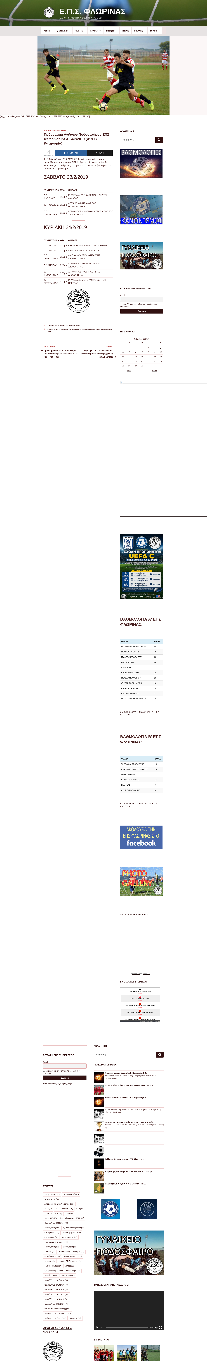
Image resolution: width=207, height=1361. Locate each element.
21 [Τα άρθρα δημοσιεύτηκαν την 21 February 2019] (142, 361)
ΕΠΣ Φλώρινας (60, 131)
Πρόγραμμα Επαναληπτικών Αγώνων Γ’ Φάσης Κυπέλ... (129, 1041)
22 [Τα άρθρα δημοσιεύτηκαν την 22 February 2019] (148, 361)
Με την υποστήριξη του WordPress (128, 1355)
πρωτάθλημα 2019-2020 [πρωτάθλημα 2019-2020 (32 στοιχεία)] (56, 1208)
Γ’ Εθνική (139, 31)
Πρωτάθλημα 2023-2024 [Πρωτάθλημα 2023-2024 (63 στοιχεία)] (56, 1141)
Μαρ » (154, 370)
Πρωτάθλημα (63, 31)
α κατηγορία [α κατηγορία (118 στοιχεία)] (51, 1151)
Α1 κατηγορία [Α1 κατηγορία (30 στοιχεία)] (51, 1117)
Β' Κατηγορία (63, 325)
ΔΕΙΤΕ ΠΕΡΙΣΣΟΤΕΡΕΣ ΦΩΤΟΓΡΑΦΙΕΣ (125, 1338)
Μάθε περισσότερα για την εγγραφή (57, 1002)
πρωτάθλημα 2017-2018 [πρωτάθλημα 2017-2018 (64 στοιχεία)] (56, 1198)
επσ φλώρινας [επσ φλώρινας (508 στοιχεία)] (52, 1175)
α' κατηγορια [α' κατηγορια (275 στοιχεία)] (51, 1146)
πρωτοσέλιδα (136, 892)
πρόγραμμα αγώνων (88, 329)
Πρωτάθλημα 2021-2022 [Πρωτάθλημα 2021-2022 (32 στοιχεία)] (72, 1136)
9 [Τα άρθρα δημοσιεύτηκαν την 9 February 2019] (155, 352)
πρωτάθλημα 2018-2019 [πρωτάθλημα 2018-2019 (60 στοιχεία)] (56, 1203)
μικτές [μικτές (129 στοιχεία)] (69, 1184)
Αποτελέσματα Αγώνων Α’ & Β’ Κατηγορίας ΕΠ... (126, 991)
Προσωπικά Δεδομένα (103, 1355)
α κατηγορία (52, 329)
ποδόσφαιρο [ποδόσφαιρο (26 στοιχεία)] (73, 1189)
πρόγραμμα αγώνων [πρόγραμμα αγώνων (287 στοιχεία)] (55, 1237)
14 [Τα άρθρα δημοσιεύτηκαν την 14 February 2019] (142, 357)
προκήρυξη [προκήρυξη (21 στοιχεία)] (51, 1194)
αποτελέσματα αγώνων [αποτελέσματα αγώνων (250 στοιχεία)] (56, 1160)
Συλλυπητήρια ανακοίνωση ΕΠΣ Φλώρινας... (124, 1077)
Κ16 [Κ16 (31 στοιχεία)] (69, 1132)
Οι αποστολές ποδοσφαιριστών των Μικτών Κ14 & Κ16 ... (130, 1004)
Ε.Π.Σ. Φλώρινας (92, 11)
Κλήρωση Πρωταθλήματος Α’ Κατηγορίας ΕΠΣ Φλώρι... (129, 1090)
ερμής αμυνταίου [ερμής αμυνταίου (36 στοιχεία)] (73, 1175)
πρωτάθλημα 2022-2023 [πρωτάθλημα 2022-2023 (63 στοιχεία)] (56, 1213)
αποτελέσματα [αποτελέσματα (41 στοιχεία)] (69, 1156)
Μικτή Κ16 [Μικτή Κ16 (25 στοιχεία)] (50, 1136)
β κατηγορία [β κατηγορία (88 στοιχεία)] (69, 1165)
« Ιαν (129, 370)
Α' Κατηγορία (53, 325)
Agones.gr (150, 940)
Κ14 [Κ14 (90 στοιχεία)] (58, 1132)
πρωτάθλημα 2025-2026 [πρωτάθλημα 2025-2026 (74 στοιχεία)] (56, 1222)
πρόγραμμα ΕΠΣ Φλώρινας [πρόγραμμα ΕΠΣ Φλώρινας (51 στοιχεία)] (57, 1232)
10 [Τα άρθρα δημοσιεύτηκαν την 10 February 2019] (161, 352)
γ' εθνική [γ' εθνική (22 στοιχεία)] (49, 1170)
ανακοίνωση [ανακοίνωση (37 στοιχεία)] (51, 1156)
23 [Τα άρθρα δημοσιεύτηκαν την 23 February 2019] (155, 361)
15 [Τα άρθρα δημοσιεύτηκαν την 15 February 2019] (148, 357)
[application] (129, 1229)
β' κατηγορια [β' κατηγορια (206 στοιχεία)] (51, 1165)
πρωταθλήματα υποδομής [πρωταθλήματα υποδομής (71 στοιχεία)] (56, 1227)
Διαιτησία (112, 31)
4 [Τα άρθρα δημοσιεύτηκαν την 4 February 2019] (123, 352)
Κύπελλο (95, 31)
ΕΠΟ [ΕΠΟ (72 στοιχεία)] (48, 1127)
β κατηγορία (63, 329)
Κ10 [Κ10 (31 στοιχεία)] (80, 1127)
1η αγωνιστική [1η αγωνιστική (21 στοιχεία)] (52, 1113)
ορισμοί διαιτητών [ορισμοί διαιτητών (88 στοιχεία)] (53, 1189)
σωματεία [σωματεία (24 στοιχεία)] (75, 1237)
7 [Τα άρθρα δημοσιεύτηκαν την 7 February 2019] (142, 352)
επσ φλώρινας (74, 329)
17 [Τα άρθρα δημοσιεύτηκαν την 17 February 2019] (161, 357)
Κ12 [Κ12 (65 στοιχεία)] (48, 1132)
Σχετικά (155, 31)
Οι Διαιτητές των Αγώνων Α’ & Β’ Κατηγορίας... (125, 1102)
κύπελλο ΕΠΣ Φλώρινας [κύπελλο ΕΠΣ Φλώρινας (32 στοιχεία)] (70, 1179)
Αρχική (47, 31)
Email (122, 295)
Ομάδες (80, 31)
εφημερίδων (146, 892)
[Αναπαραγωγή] (97, 1246)
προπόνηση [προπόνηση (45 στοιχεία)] (68, 1194)
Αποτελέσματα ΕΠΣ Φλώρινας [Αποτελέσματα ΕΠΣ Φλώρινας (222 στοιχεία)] (59, 1122)
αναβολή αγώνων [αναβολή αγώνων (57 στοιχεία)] (72, 1151)
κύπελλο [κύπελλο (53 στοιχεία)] (49, 1179)
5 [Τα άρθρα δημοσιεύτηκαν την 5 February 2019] (129, 352)
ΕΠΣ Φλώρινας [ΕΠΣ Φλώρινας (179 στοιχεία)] (64, 1127)
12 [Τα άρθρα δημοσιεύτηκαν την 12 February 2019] (129, 357)
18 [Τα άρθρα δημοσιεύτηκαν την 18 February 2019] (123, 361)
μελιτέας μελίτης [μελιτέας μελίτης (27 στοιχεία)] (52, 1184)
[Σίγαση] (156, 1246)
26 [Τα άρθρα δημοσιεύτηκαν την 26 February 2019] (129, 366)
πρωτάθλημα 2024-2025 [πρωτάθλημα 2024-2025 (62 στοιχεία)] (56, 1217)
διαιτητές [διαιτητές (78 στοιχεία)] (78, 1170)
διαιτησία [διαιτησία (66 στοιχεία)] (64, 1170)
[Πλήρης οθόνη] (160, 1246)
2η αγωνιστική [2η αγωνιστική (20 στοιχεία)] (71, 1113)
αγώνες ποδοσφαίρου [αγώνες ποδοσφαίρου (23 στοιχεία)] (73, 1146)
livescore (157, 940)
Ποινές (125, 31)
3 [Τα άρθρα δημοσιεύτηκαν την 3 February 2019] (160, 347)
